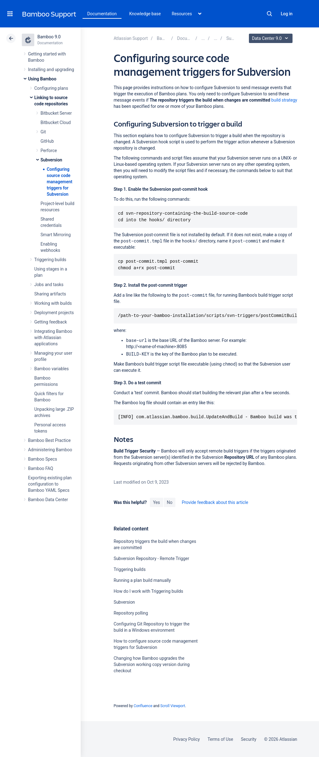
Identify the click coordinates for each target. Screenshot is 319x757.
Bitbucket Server (56, 113)
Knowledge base (145, 13)
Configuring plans (51, 88)
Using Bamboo (42, 78)
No (170, 502)
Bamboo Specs (42, 459)
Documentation (102, 13)
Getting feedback (50, 321)
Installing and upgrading (51, 69)
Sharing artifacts (50, 293)
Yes (156, 502)
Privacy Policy (186, 739)
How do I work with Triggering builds (148, 591)
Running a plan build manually (142, 580)
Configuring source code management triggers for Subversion (59, 182)
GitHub (47, 141)
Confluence (143, 706)
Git (43, 131)
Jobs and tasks (49, 284)
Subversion (51, 159)
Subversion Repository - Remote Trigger (151, 558)
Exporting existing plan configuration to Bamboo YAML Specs (50, 484)
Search (269, 14)
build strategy (284, 100)
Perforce (48, 150)
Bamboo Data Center (48, 499)
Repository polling (131, 613)
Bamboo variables (51, 368)
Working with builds (53, 303)
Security (248, 739)
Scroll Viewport (172, 706)
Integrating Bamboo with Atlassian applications (53, 337)
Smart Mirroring (55, 234)
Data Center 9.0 (271, 38)
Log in (287, 13)
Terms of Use (220, 739)
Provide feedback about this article (215, 502)
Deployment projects (54, 312)
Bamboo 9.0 (49, 36)
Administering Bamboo (50, 449)
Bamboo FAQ (40, 468)
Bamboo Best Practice (49, 440)
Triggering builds (50, 259)
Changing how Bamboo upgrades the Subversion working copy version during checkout (152, 664)
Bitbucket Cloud (55, 122)
